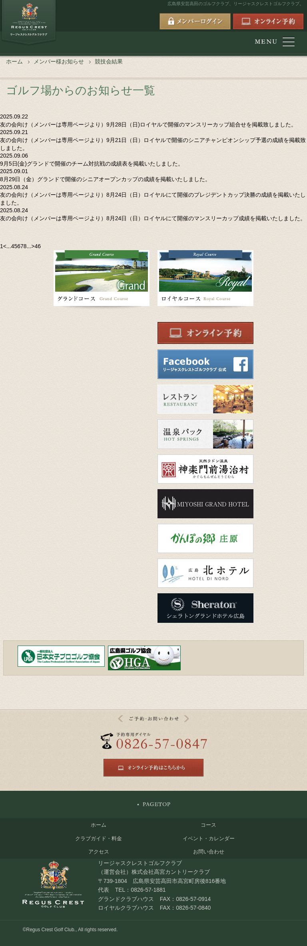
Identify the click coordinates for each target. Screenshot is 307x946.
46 (38, 246)
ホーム (14, 61)
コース (208, 825)
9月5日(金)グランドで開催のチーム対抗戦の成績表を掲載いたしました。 (91, 163)
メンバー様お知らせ (59, 61)
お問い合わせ (208, 852)
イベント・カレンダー (209, 838)
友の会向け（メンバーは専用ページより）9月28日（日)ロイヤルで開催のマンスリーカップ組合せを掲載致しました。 (148, 124)
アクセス (98, 852)
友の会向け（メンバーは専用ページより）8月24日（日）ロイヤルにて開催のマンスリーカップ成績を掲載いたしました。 (153, 218)
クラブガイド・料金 (98, 838)
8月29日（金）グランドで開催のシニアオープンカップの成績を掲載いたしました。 (105, 179)
